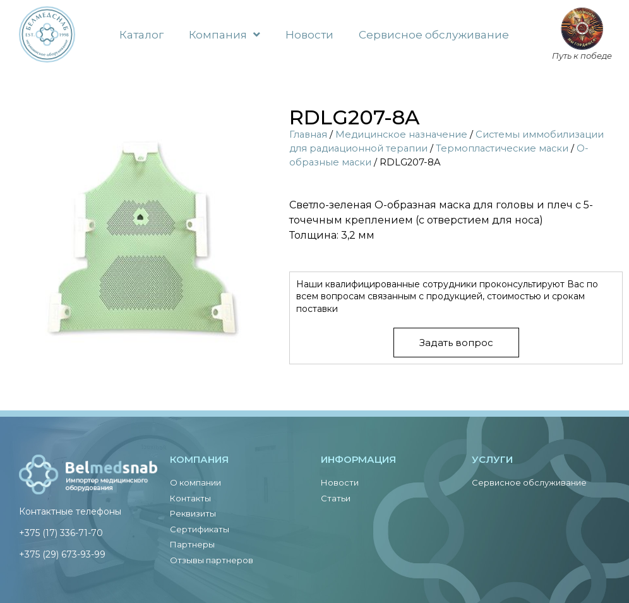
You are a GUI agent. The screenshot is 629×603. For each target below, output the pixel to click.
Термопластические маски (502, 148)
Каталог (141, 34)
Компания (224, 34)
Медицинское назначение (401, 134)
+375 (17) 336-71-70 (61, 533)
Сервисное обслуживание (434, 34)
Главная (308, 134)
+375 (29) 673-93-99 (62, 554)
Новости (309, 34)
